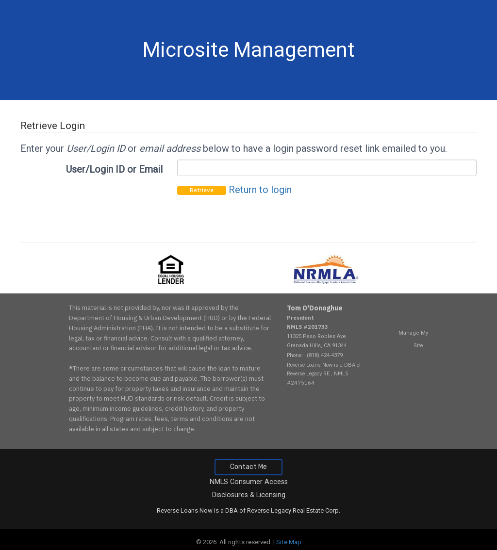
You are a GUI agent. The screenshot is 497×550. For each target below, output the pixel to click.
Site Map (288, 542)
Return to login (260, 189)
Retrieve (202, 190)
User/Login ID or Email (114, 169)
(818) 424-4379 (325, 355)
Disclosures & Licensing (248, 495)
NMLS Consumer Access (249, 482)
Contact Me (248, 467)
